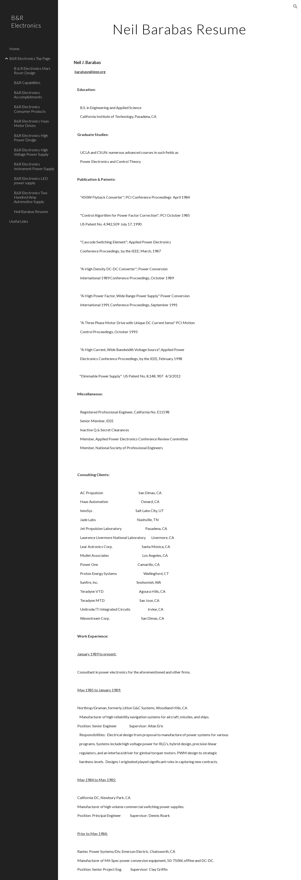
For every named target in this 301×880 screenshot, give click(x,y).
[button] (295, 6)
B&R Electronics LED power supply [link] (31, 180)
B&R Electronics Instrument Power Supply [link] (34, 166)
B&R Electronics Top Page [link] (29, 58)
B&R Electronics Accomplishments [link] (28, 94)
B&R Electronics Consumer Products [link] (30, 108)
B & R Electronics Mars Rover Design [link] (32, 70)
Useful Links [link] (18, 221)
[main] (179, 29)
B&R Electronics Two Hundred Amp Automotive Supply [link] (30, 197)
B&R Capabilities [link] (27, 82)
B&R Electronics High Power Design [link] (31, 137)
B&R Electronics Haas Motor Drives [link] (31, 123)
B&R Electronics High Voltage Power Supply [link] (31, 152)
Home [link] (14, 48)
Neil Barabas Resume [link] (31, 211)
